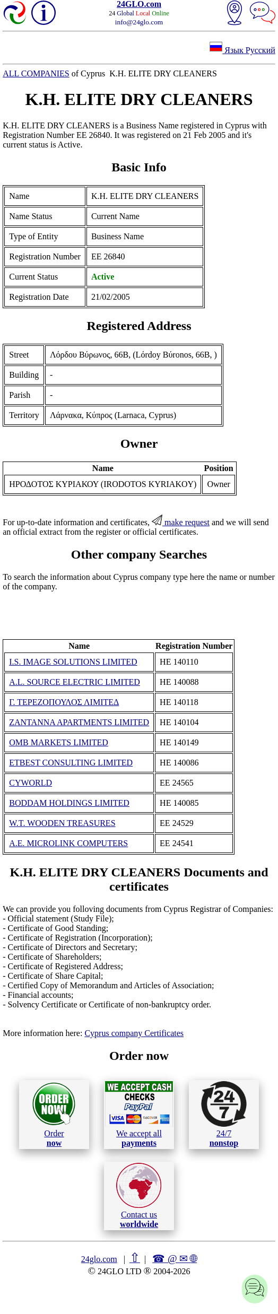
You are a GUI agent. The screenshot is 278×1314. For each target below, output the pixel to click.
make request (181, 522)
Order (53, 1114)
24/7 (224, 1114)
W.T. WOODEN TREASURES (62, 823)
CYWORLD (30, 782)
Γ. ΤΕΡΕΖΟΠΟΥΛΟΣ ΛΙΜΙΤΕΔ (64, 702)
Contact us (138, 1196)
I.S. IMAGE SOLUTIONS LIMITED (73, 661)
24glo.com (99, 1259)
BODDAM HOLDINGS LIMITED (69, 802)
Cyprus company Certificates (134, 1033)
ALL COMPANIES (36, 73)
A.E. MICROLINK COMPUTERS (68, 843)
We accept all (139, 1114)
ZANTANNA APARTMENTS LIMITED (79, 722)
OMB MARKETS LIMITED (58, 742)
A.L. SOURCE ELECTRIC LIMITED (74, 681)
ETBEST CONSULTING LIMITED (71, 762)
